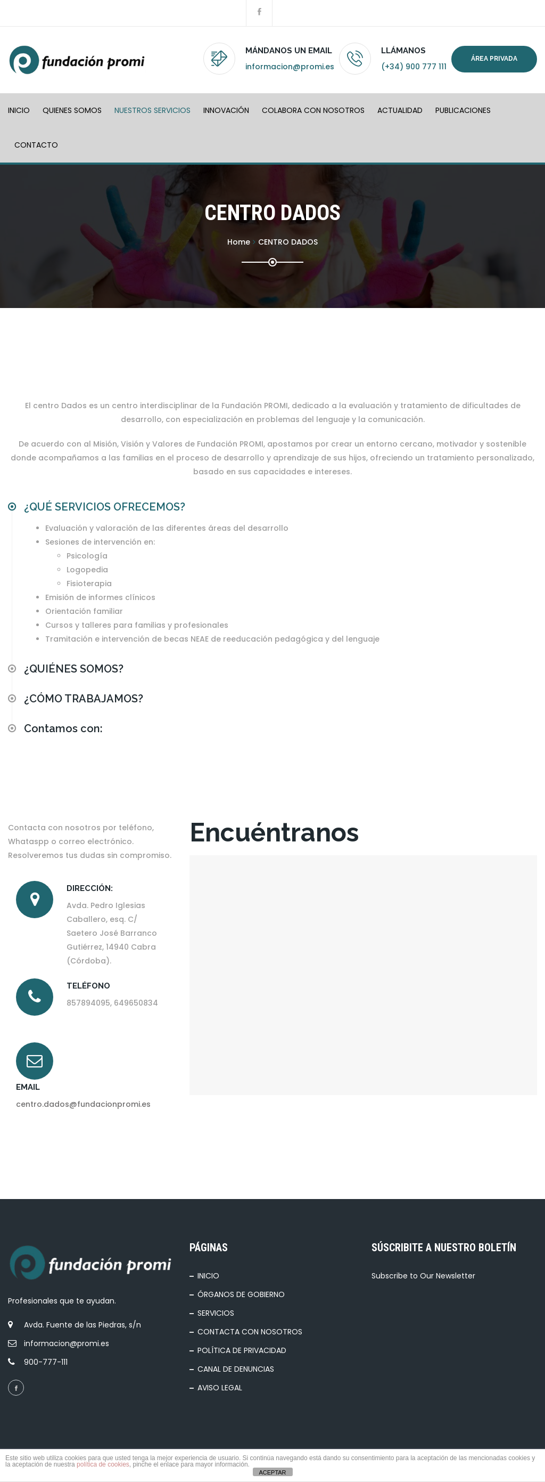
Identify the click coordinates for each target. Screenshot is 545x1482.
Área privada (494, 58)
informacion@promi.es (289, 66)
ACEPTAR (272, 1472)
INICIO (19, 110)
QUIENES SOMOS (72, 110)
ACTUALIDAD (400, 110)
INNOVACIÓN (226, 110)
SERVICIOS (215, 1313)
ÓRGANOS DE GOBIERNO (241, 1294)
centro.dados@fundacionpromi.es (83, 1104)
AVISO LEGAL (219, 1387)
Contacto (36, 145)
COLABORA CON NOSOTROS (313, 110)
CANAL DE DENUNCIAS (235, 1369)
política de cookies (103, 1464)
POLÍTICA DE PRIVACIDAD (241, 1350)
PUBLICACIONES (463, 110)
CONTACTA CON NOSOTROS (249, 1331)
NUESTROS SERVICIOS (152, 110)
